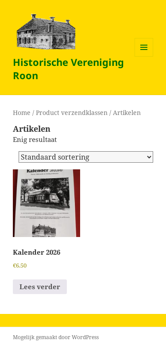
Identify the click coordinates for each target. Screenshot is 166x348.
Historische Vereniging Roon (68, 68)
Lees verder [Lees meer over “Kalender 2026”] (39, 286)
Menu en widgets (144, 56)
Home (22, 112)
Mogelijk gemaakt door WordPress (56, 337)
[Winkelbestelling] (86, 157)
